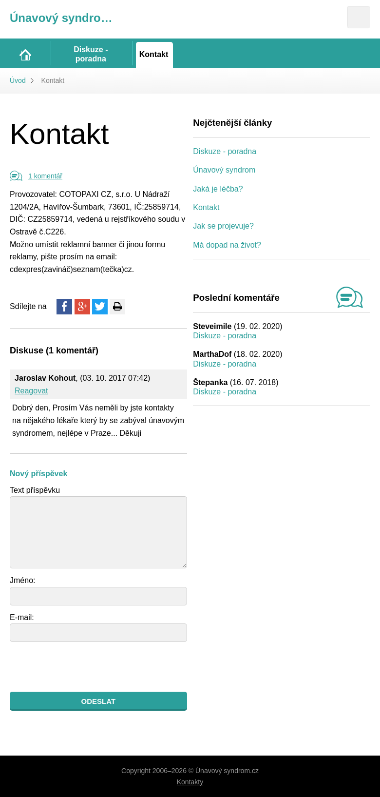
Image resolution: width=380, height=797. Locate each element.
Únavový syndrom (224, 170)
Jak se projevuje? (223, 226)
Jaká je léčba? (218, 189)
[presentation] (84, 667)
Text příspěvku (35, 490)
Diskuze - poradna (224, 151)
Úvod (18, 80)
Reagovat (31, 391)
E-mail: (22, 617)
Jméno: (22, 580)
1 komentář (45, 176)
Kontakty (190, 782)
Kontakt (206, 207)
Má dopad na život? (227, 245)
